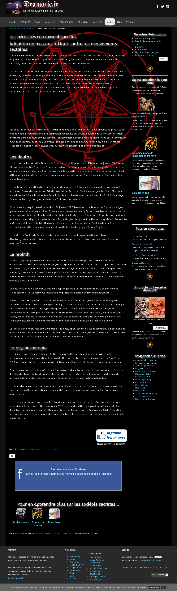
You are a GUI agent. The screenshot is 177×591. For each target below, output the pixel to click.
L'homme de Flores (145, 49)
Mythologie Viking (143, 379)
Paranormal (25, 21)
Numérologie (95, 557)
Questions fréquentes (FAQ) (144, 255)
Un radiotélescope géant (148, 52)
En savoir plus (153, 587)
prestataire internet (152, 560)
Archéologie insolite (144, 366)
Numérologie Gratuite (145, 399)
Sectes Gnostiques (143, 396)
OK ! (163, 587)
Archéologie (95, 579)
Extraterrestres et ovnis (146, 363)
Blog (119, 21)
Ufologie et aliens (98, 576)
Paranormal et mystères (146, 360)
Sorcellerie (50, 21)
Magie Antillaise (97, 560)
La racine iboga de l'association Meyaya (144, 154)
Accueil (12, 21)
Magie (37, 21)
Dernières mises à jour (150, 567)
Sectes (110, 21)
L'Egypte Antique (142, 377)
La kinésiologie (140, 192)
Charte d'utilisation (140, 263)
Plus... (163, 59)
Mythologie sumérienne (146, 371)
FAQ (166, 567)
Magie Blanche (141, 368)
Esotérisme (97, 21)
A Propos (130, 21)
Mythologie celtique (98, 568)
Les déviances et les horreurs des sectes (44, 449)
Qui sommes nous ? (141, 236)
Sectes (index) (31, 28)
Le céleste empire (144, 55)
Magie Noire (140, 382)
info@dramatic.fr (16, 578)
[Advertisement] (104, 7)
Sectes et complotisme (146, 393)
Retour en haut (158, 575)
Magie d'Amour (142, 385)
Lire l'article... (160, 328)
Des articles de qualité (142, 244)
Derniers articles (129, 567)
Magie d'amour (66, 21)
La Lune (139, 47)
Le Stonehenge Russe (146, 38)
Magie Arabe (82, 21)
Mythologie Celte (143, 374)
